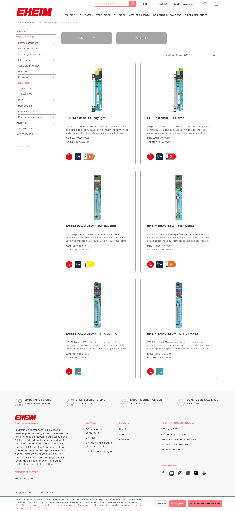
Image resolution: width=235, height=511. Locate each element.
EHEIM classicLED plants (165, 118)
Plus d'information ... (40, 508)
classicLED (26, 94)
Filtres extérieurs (28, 43)
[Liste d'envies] (205, 4)
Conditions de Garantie (174, 444)
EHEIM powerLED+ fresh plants (171, 226)
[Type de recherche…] (112, 4)
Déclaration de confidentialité (178, 439)
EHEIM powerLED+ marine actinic (91, 333)
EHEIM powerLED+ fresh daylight (91, 226)
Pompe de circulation (31, 117)
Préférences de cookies (175, 434)
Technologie (25, 37)
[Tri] (196, 55)
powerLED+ (26, 89)
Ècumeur (23, 77)
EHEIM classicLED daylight (86, 118)
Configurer (177, 504)
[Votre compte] (183, 4)
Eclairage (23, 83)
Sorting (169, 55)
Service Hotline (24, 479)
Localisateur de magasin (100, 451)
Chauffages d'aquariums (32, 54)
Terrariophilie (26, 129)
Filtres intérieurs (27, 60)
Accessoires (24, 134)
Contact (90, 438)
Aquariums (23, 123)
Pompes (23, 71)
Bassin (20, 32)
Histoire (123, 429)
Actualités (125, 439)
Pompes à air (25, 106)
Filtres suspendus (28, 49)
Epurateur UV (26, 111)
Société (147, 4)
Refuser (161, 504)
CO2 (20, 100)
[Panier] (216, 3)
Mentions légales (171, 450)
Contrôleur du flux (28, 66)
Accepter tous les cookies (205, 504)
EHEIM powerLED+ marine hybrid (172, 333)
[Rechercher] (132, 4)
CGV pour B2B (169, 429)
